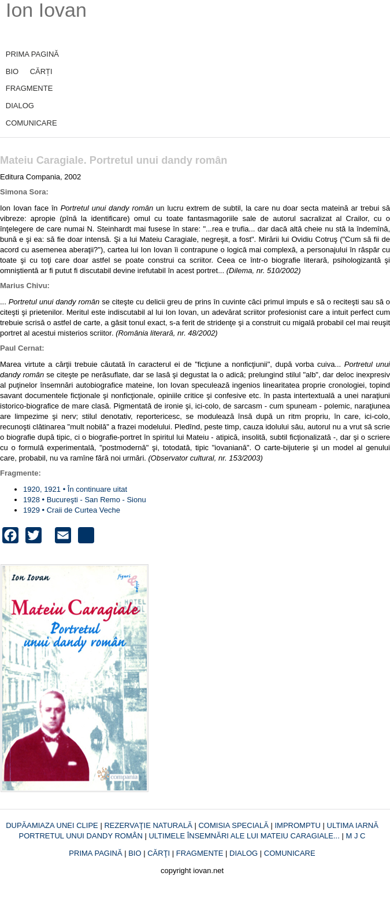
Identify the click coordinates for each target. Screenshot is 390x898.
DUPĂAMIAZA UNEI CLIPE (53, 825)
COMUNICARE (31, 123)
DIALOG (20, 105)
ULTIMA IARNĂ (352, 825)
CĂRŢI (158, 853)
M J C (355, 835)
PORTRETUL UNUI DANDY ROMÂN (82, 835)
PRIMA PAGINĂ (32, 54)
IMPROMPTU (297, 825)
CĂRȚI (41, 71)
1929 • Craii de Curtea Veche (71, 510)
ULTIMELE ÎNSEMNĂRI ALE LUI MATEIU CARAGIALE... (244, 835)
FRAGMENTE (29, 88)
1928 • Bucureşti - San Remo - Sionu (84, 499)
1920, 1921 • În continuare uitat (75, 489)
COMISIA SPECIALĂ (234, 825)
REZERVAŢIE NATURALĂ (149, 825)
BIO (12, 71)
